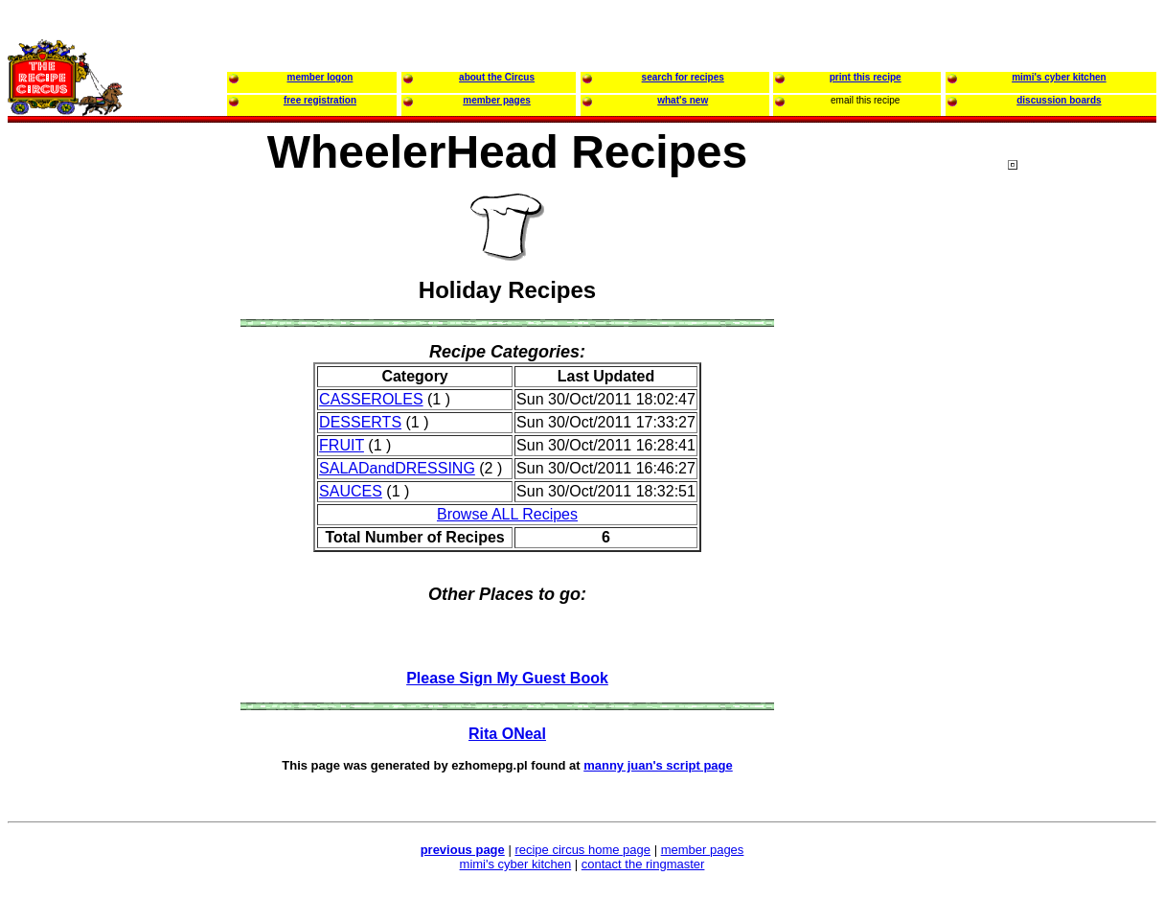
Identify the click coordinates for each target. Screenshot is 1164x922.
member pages (702, 849)
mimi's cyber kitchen (516, 864)
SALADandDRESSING (397, 468)
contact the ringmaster (643, 864)
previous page (463, 849)
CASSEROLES (370, 399)
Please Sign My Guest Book (507, 678)
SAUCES (350, 491)
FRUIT (341, 445)
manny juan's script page (658, 765)
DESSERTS (360, 422)
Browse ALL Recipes (507, 514)
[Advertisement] (1084, 526)
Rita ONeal (507, 734)
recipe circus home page (582, 849)
